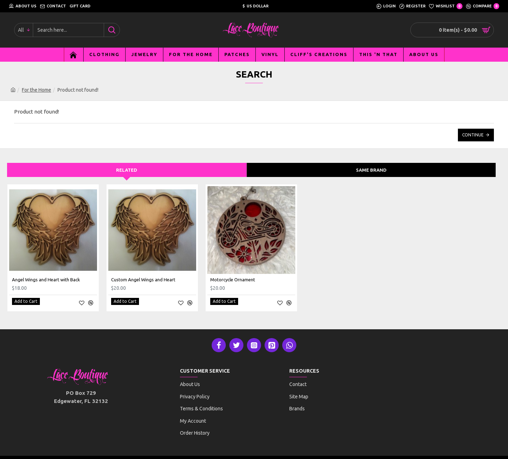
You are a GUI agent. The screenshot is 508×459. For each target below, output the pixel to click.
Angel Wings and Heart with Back (46, 279)
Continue (473, 135)
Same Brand (371, 169)
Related (126, 169)
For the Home (36, 90)
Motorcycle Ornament (232, 279)
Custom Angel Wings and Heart (143, 279)
